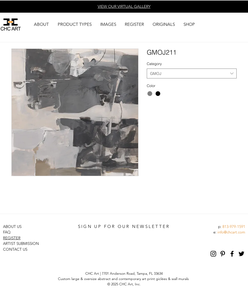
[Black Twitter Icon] (241, 254)
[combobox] (192, 73)
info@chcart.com (231, 232)
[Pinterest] (222, 254)
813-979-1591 (233, 226)
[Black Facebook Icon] (232, 254)
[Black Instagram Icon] (213, 254)
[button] (41, 24)
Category (154, 63)
